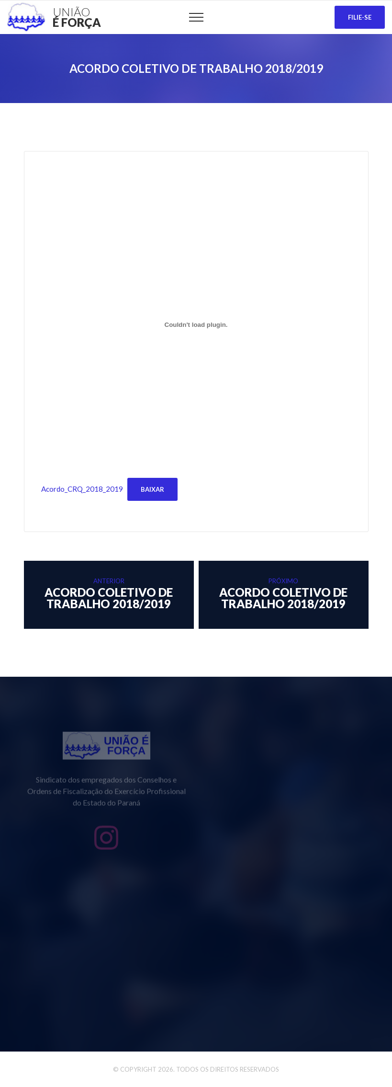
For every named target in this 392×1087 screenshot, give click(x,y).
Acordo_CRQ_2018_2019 (82, 489)
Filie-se (359, 17)
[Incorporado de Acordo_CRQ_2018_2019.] (196, 324)
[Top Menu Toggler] (196, 17)
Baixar (152, 489)
